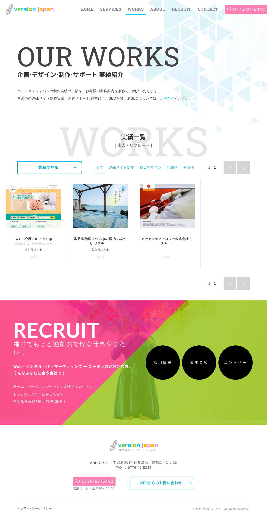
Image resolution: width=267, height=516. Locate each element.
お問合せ (167, 98)
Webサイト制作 (121, 167)
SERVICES (110, 9)
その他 (188, 167)
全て (99, 167)
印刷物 (172, 167)
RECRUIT (181, 9)
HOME (87, 9)
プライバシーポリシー (36, 508)
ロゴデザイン (150, 167)
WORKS (136, 9)
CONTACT (208, 9)
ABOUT (157, 9)
